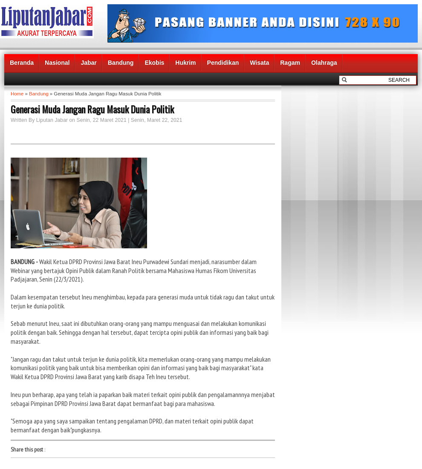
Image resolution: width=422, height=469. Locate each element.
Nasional (57, 62)
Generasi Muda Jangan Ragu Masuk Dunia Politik (92, 109)
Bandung (121, 62)
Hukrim (185, 62)
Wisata (259, 62)
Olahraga (324, 62)
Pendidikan (223, 62)
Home (17, 93)
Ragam (290, 62)
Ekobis (154, 62)
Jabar (88, 62)
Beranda (22, 62)
